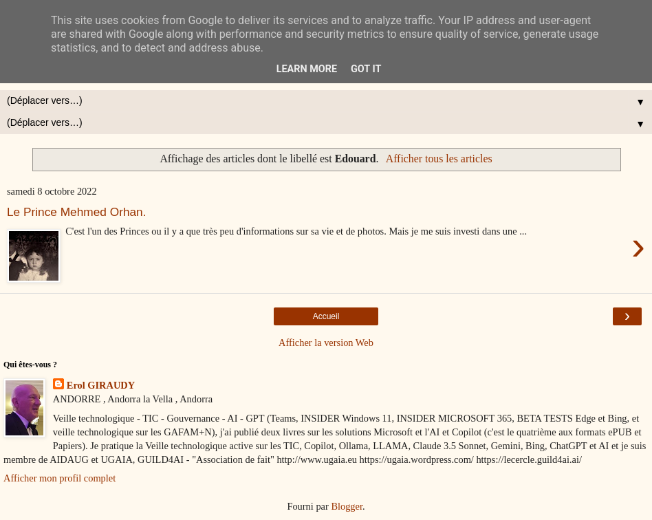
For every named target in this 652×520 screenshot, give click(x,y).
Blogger (346, 506)
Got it (366, 69)
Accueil (326, 316)
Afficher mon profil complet (59, 478)
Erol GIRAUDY (101, 385)
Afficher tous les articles (439, 158)
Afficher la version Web (326, 342)
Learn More (306, 69)
